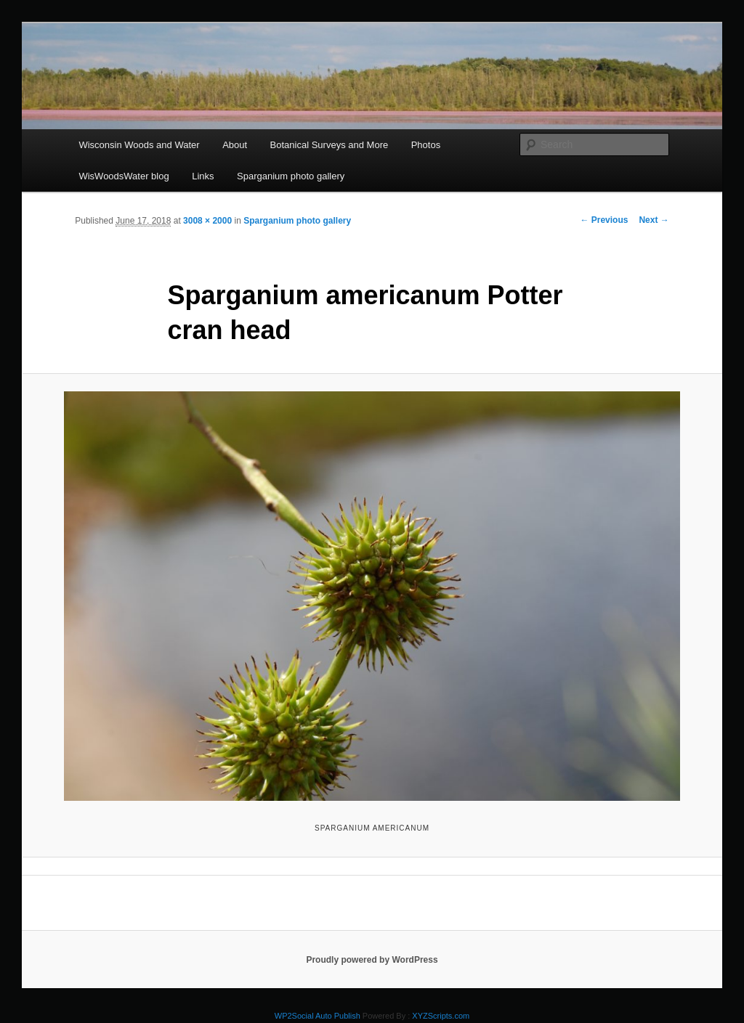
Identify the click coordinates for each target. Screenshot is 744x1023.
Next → (653, 220)
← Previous (604, 220)
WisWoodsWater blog (123, 176)
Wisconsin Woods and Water (138, 144)
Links (203, 176)
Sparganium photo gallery (290, 176)
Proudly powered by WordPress (371, 960)
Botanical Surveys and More (329, 144)
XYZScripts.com (440, 1015)
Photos (425, 144)
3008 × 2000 (207, 221)
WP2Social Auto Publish (317, 1015)
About (234, 144)
